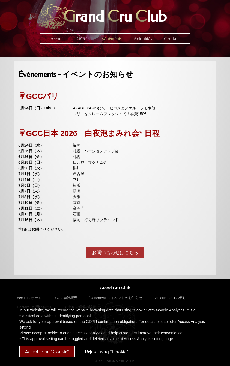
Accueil (57, 38)
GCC (82, 38)
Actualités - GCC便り (169, 298)
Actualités (143, 38)
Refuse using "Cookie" (106, 351)
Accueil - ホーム (29, 298)
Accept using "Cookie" (47, 351)
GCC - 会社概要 (65, 298)
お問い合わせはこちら (115, 252)
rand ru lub (115, 16)
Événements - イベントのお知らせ (115, 298)
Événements (110, 38)
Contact (172, 38)
